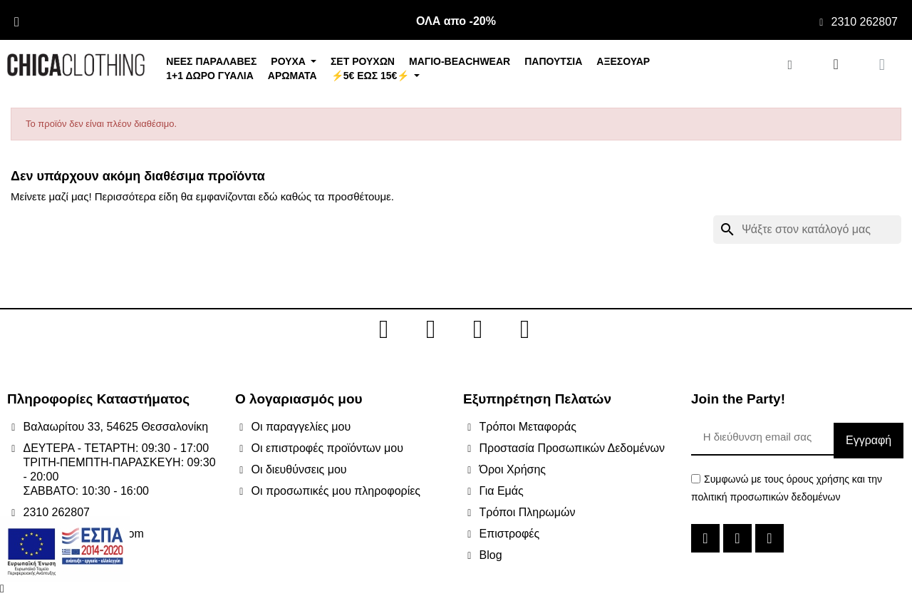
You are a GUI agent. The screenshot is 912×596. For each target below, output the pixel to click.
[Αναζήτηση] (807, 229)
